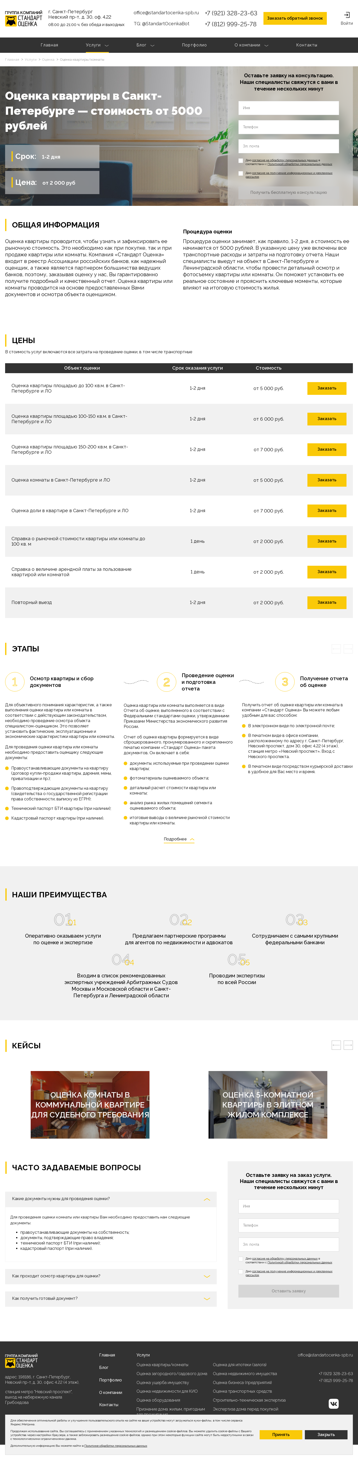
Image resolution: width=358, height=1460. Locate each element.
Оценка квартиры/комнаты (162, 1364)
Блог (145, 46)
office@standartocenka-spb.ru (166, 12)
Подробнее (179, 839)
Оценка (49, 59)
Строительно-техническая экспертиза (249, 1400)
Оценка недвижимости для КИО (167, 1391)
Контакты (306, 45)
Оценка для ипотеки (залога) (240, 1364)
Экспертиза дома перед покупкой (245, 1409)
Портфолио (194, 45)
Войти (347, 19)
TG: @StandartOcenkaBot (161, 23)
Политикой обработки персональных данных (300, 164)
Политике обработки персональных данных (115, 1446)
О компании (252, 46)
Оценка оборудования (158, 1400)
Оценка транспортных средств (242, 1391)
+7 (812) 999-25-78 (231, 24)
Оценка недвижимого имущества (245, 1373)
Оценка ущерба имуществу (162, 1382)
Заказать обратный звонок (295, 18)
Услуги (97, 46)
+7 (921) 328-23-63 (231, 13)
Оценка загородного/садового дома (171, 1373)
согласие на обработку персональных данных (285, 160)
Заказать (327, 388)
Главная (49, 45)
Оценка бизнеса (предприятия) (242, 1382)
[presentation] (336, 648)
